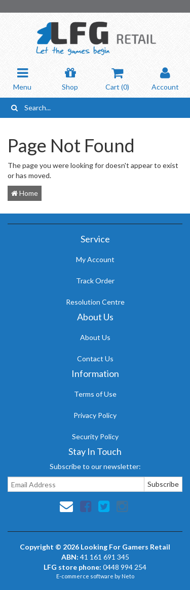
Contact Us (95, 358)
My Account (95, 259)
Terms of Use (95, 394)
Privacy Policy (95, 415)
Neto (128, 576)
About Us (95, 337)
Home (24, 193)
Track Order (95, 280)
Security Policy (95, 436)
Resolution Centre (95, 302)
